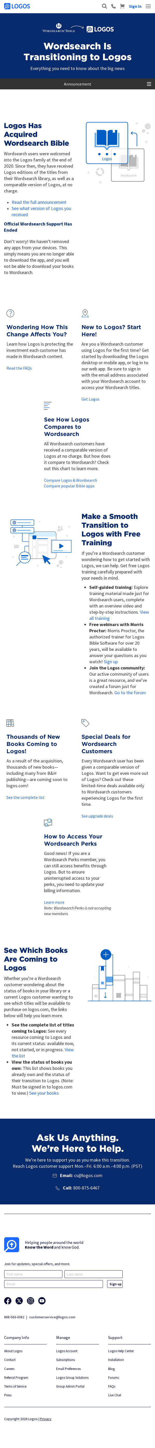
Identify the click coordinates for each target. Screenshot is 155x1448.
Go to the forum (130, 693)
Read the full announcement (39, 202)
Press (7, 1395)
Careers (9, 1369)
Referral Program (16, 1377)
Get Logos (91, 399)
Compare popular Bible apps (69, 485)
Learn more (54, 902)
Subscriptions (65, 1360)
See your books (44, 1093)
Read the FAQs (19, 368)
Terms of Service (15, 1386)
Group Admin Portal (70, 1386)
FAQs (111, 1386)
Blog (111, 1369)
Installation (116, 1360)
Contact (10, 1360)
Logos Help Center (121, 1351)
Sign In (135, 6)
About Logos (13, 1351)
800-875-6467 (86, 1188)
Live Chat (114, 1395)
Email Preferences (68, 1369)
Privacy (45, 1418)
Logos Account (66, 1351)
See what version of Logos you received (41, 211)
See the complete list (25, 797)
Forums (113, 1377)
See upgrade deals (97, 816)
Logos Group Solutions (72, 1377)
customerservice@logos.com (52, 1317)
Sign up (111, 662)
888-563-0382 (14, 1317)
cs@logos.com (87, 1175)
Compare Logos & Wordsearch (70, 480)
